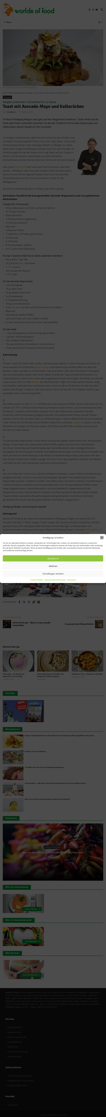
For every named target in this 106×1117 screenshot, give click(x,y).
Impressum (71, 579)
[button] (101, 537)
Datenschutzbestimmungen (55, 579)
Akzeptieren (53, 558)
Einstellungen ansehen (53, 573)
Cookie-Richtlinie (36, 579)
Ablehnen (53, 566)
